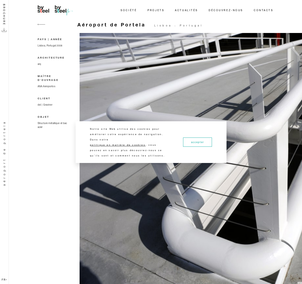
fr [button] (4, 279)
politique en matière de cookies (118, 145)
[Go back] (41, 27)
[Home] (56, 10)
